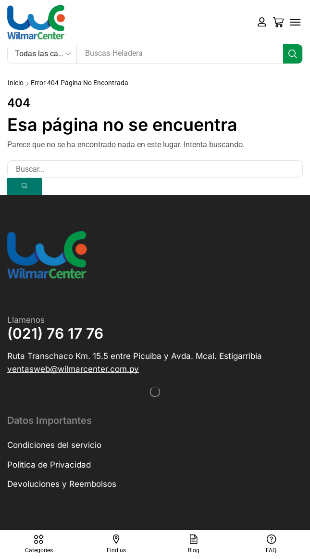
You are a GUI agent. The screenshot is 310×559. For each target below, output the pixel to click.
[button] (262, 22)
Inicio (16, 83)
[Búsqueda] (292, 54)
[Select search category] (42, 54)
